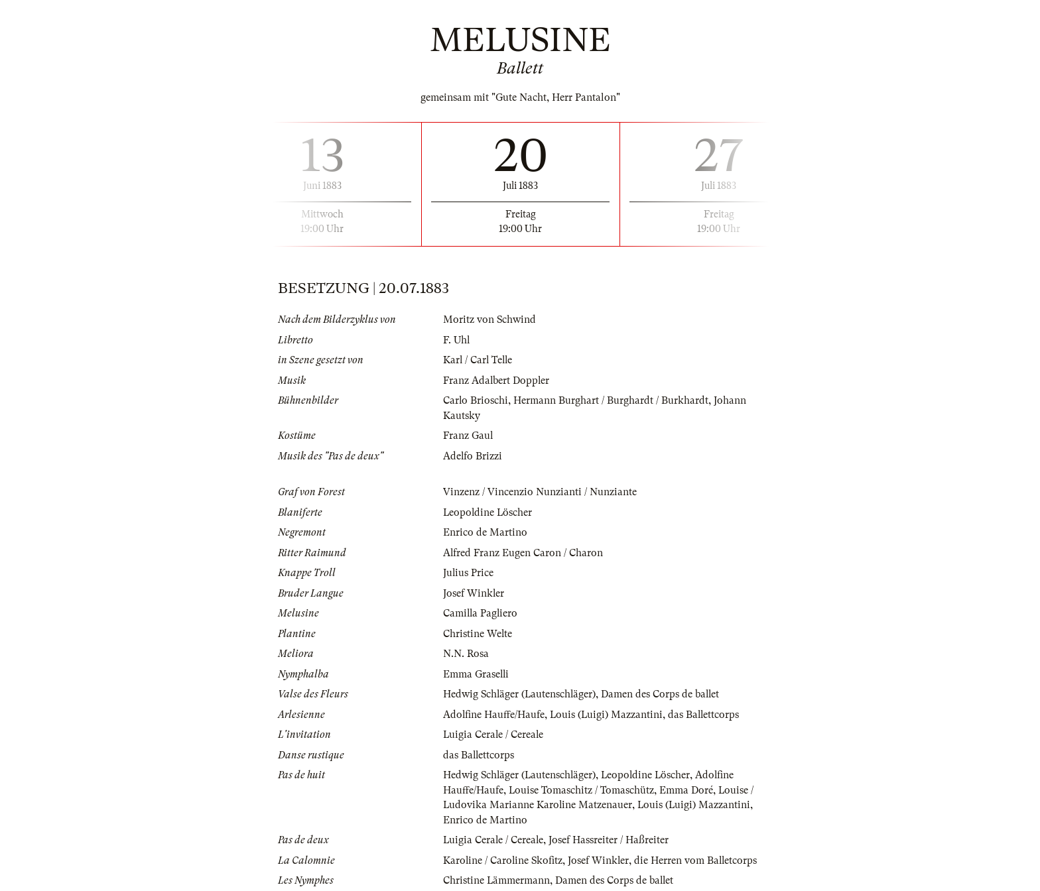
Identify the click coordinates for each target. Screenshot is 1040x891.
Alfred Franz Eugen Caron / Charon (523, 553)
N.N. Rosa (466, 654)
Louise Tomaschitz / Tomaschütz (582, 790)
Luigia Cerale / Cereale (494, 735)
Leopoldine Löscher (488, 512)
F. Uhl (456, 340)
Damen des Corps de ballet (663, 694)
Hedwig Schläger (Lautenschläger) (520, 694)
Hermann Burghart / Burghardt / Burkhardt (611, 400)
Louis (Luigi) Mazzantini (608, 715)
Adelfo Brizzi (473, 456)
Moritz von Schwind (490, 320)
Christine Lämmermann (497, 880)
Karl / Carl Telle (479, 360)
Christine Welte (478, 634)
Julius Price (468, 573)
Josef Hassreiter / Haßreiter (611, 840)
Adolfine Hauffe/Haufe (494, 715)
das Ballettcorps (706, 715)
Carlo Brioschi (476, 400)
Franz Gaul (468, 436)
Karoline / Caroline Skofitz (503, 860)
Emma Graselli (476, 674)
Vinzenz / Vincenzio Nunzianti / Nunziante (540, 492)
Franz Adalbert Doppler (497, 380)
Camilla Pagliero (481, 613)
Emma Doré (687, 790)
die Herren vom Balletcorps (699, 860)
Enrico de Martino (485, 532)
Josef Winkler (474, 593)
